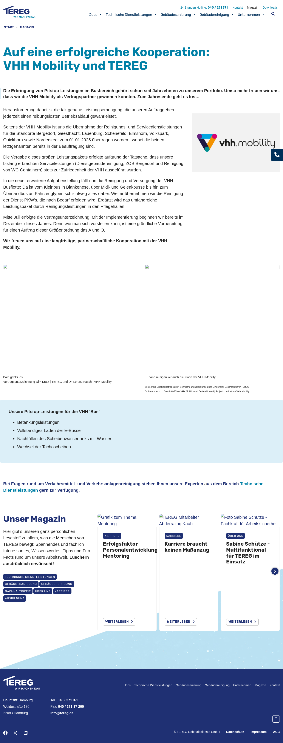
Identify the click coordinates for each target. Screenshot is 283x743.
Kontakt (237, 7)
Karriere (62, 591)
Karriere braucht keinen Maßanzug (187, 577)
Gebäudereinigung (214, 15)
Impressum (259, 732)
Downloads (270, 7)
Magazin (252, 7)
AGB (276, 732)
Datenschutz (235, 732)
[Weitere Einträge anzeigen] (275, 571)
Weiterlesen (178, 622)
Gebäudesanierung (176, 15)
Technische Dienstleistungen (129, 15)
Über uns (43, 591)
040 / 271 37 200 (71, 706)
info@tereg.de (61, 713)
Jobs (93, 15)
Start (9, 27)
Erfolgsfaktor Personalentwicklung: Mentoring (131, 580)
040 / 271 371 (218, 7)
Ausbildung (15, 598)
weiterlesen (117, 622)
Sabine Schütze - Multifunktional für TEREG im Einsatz (248, 583)
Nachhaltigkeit (18, 591)
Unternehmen (249, 15)
